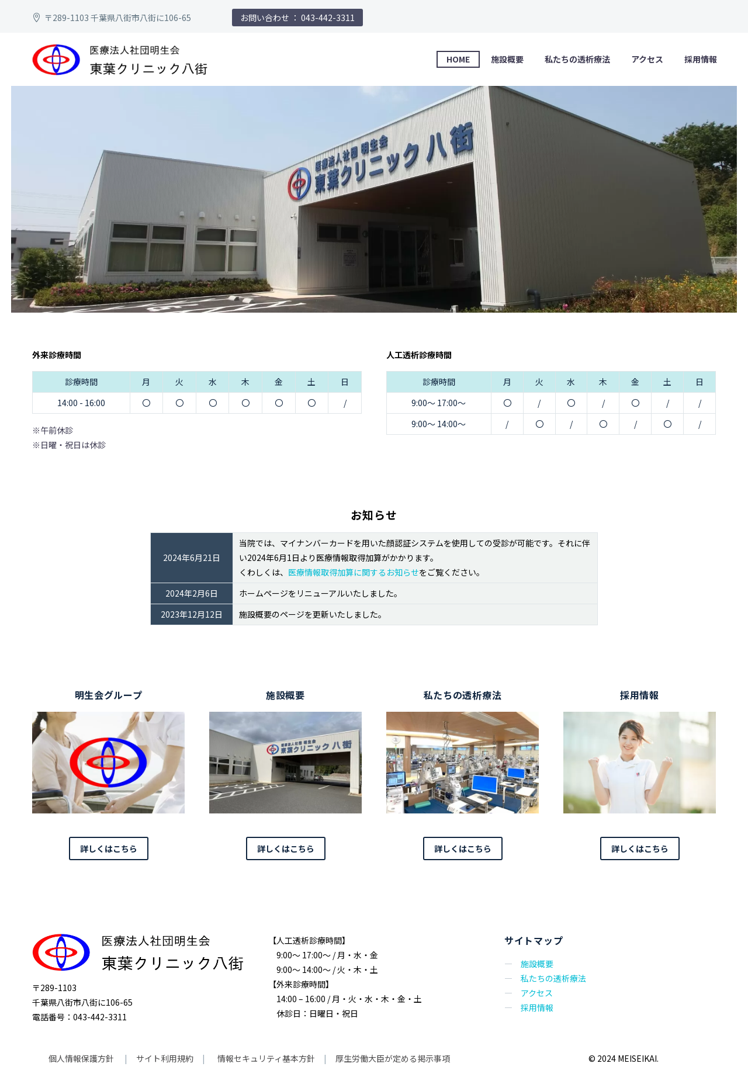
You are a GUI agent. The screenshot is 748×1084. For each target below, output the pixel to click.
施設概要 (507, 59)
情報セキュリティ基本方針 (265, 1058)
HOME (458, 59)
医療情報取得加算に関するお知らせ (353, 572)
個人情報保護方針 (82, 1058)
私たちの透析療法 (577, 59)
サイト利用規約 (163, 1058)
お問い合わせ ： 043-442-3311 (297, 17)
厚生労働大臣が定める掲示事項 (392, 1058)
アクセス (647, 59)
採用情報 (700, 59)
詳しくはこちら (108, 848)
